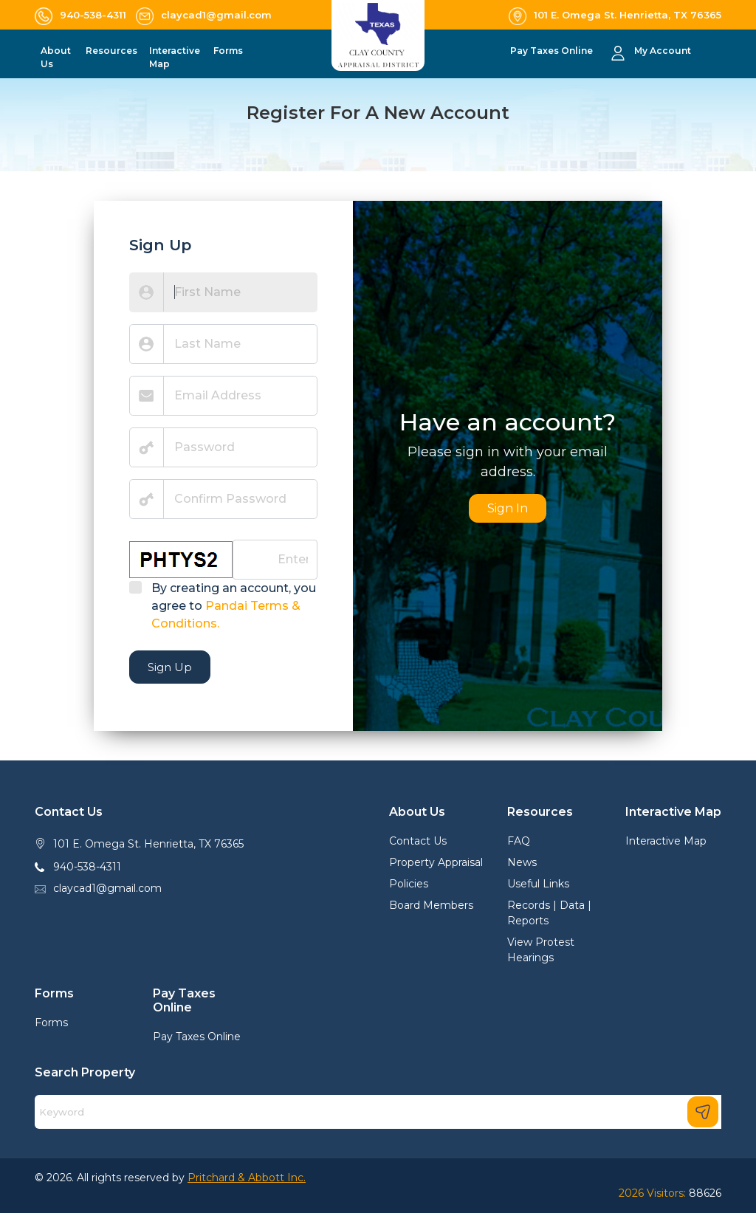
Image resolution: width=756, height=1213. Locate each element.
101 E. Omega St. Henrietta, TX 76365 (148, 844)
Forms (51, 1022)
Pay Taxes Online (197, 1036)
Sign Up (170, 667)
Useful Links (538, 883)
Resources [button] (111, 50)
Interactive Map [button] (174, 57)
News (522, 862)
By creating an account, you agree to (233, 605)
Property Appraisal (436, 862)
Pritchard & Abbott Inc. (247, 1177)
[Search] (378, 1112)
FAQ (518, 841)
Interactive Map (666, 841)
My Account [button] (662, 50)
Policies (408, 883)
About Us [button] (56, 57)
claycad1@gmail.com (107, 888)
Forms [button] (228, 50)
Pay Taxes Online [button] (552, 50)
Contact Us (418, 841)
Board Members (431, 905)
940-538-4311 (87, 866)
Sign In (507, 508)
